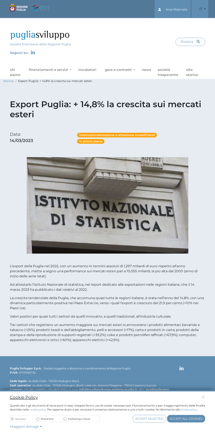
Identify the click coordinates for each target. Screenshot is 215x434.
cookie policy (37, 409)
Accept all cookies (186, 419)
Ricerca (190, 42)
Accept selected (149, 419)
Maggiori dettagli (26, 427)
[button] (173, 9)
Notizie (8, 81)
